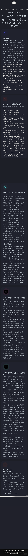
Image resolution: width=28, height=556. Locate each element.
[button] (14, 2)
